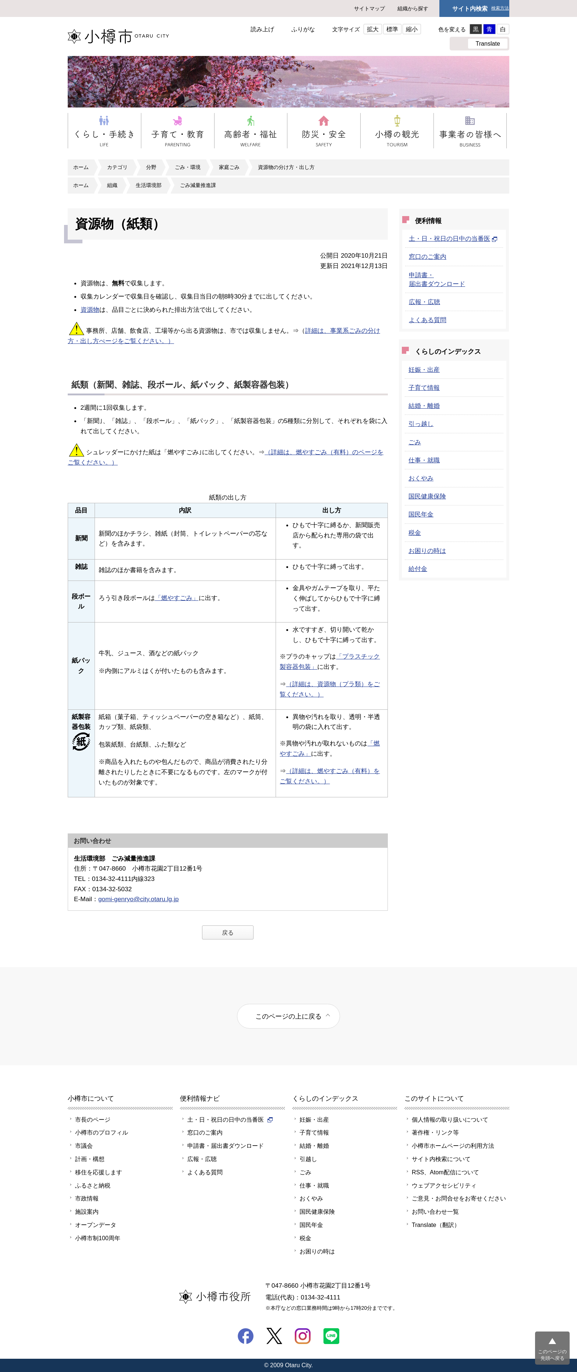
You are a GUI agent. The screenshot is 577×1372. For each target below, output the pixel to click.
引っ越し (420, 423)
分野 (151, 167)
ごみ (414, 442)
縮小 (412, 29)
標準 (392, 29)
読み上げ (262, 29)
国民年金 (420, 514)
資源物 (90, 309)
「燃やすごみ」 (177, 598)
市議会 (84, 1145)
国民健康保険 (427, 496)
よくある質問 (427, 320)
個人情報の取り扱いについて (450, 1119)
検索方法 (500, 8)
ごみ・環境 (188, 167)
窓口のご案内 (427, 256)
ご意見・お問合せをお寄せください (459, 1198)
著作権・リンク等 (435, 1132)
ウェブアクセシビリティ (444, 1185)
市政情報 (87, 1198)
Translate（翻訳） (436, 1224)
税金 (414, 532)
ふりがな (303, 29)
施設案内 (87, 1211)
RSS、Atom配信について (445, 1172)
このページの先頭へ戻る (552, 1355)
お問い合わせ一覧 (435, 1211)
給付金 (417, 568)
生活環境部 (149, 185)
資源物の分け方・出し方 (286, 167)
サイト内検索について (441, 1159)
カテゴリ (117, 167)
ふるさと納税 (92, 1185)
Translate (487, 43)
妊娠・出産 (424, 369)
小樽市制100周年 (97, 1238)
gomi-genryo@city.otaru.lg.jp (138, 899)
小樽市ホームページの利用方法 (453, 1145)
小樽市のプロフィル (101, 1132)
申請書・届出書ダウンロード (225, 1145)
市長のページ (92, 1119)
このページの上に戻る (288, 1016)
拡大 (373, 29)
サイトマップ (369, 8)
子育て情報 (424, 387)
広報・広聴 (424, 302)
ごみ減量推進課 (198, 185)
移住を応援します (98, 1172)
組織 (112, 185)
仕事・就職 (424, 460)
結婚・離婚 (424, 405)
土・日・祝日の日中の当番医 (453, 238)
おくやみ (420, 478)
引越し (308, 1159)
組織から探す (412, 8)
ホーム (81, 167)
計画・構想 (90, 1159)
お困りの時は (427, 550)
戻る (228, 932)
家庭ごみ (229, 167)
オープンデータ (95, 1224)
